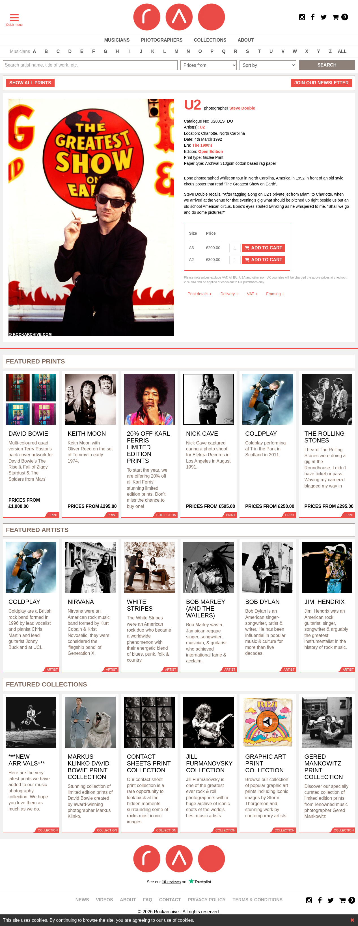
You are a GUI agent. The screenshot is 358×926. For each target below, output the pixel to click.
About (246, 40)
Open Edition (210, 151)
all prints (30, 82)
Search (327, 65)
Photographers (161, 40)
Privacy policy (207, 899)
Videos (104, 899)
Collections (210, 40)
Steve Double (242, 108)
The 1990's (202, 145)
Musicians (117, 40)
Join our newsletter (321, 82)
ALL (342, 51)
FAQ (147, 899)
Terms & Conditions (257, 899)
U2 (202, 127)
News (82, 899)
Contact (170, 899)
